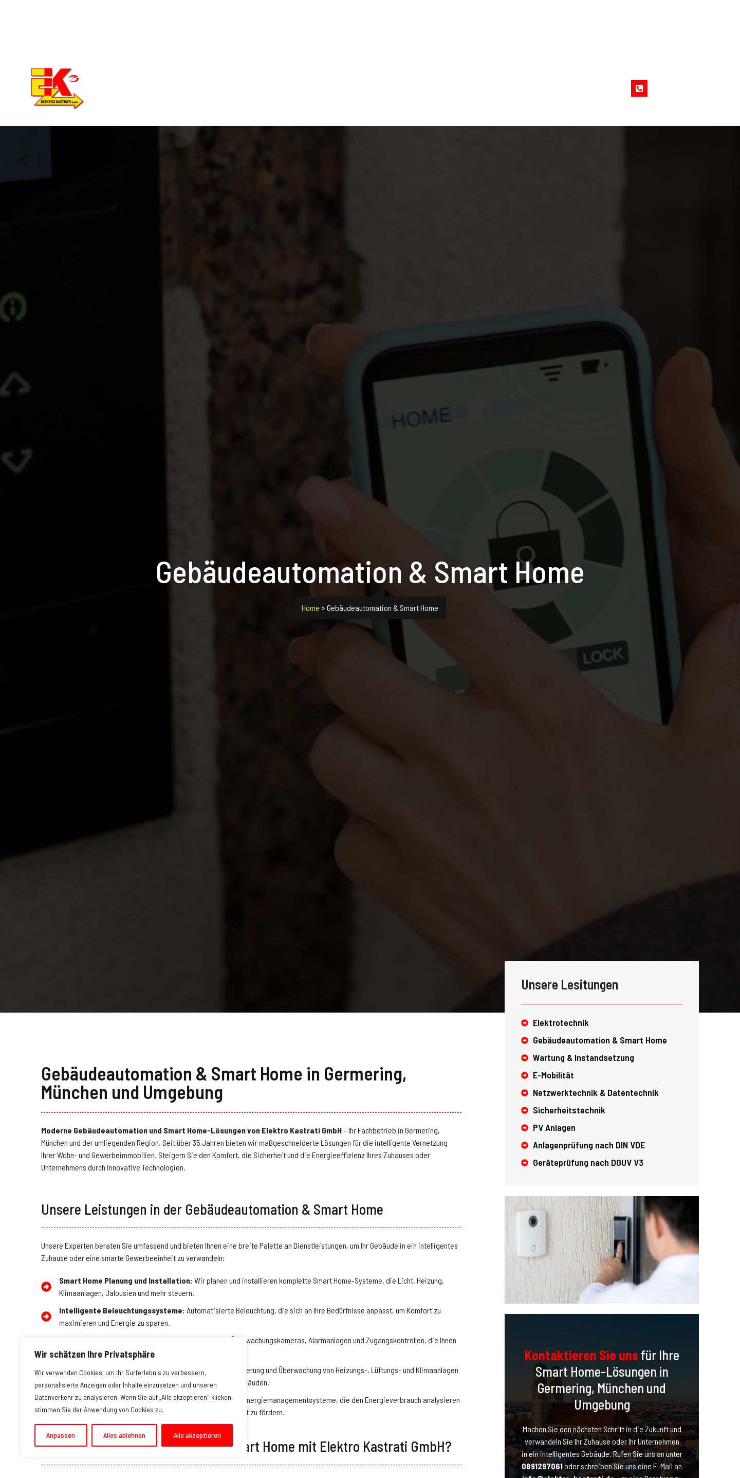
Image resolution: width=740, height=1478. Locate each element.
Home (207, 88)
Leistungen (353, 88)
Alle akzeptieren (197, 1435)
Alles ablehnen (124, 1435)
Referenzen (430, 88)
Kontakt (495, 88)
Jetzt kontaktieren (684, 83)
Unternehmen (272, 88)
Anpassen (60, 1435)
